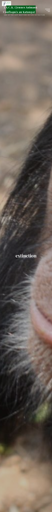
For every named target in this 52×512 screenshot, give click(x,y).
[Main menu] (47, 10)
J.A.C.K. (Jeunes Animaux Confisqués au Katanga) (20, 9)
